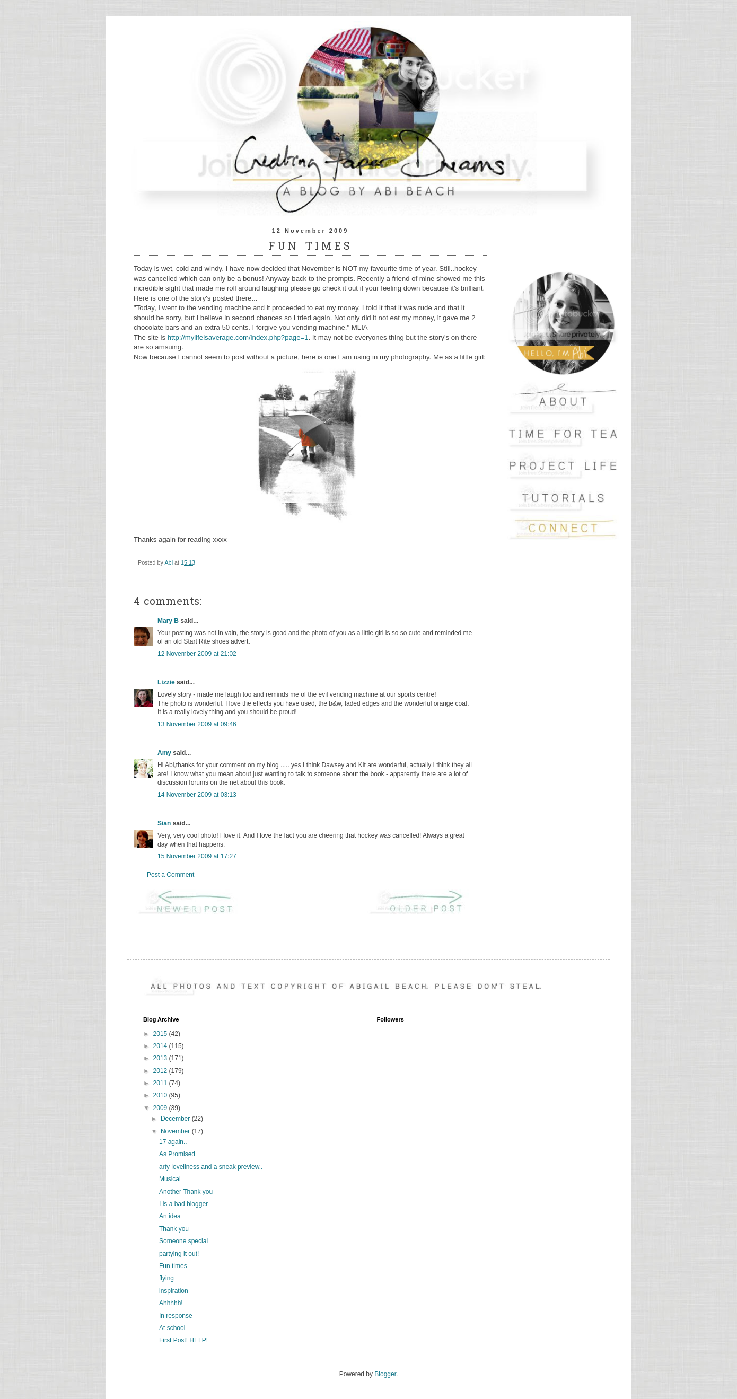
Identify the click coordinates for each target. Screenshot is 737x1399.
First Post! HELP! (183, 1340)
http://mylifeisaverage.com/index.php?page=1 (238, 337)
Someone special (183, 1241)
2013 (161, 1058)
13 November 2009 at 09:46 (196, 724)
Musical (170, 1179)
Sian (164, 823)
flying (166, 1278)
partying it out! (179, 1253)
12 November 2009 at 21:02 (196, 653)
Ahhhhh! (171, 1303)
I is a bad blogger (183, 1204)
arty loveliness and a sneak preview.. (210, 1167)
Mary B (168, 620)
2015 (161, 1033)
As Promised (177, 1154)
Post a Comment (170, 874)
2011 (161, 1083)
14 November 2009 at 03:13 (196, 794)
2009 (161, 1108)
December (176, 1118)
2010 (161, 1095)
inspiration (173, 1291)
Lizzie (166, 682)
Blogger (385, 1374)
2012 (161, 1071)
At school (172, 1328)
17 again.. (173, 1142)
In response (175, 1315)
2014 (161, 1046)
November (176, 1131)
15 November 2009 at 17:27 (196, 856)
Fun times (173, 1266)
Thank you (174, 1229)
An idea (170, 1216)
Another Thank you (186, 1191)
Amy (164, 752)
